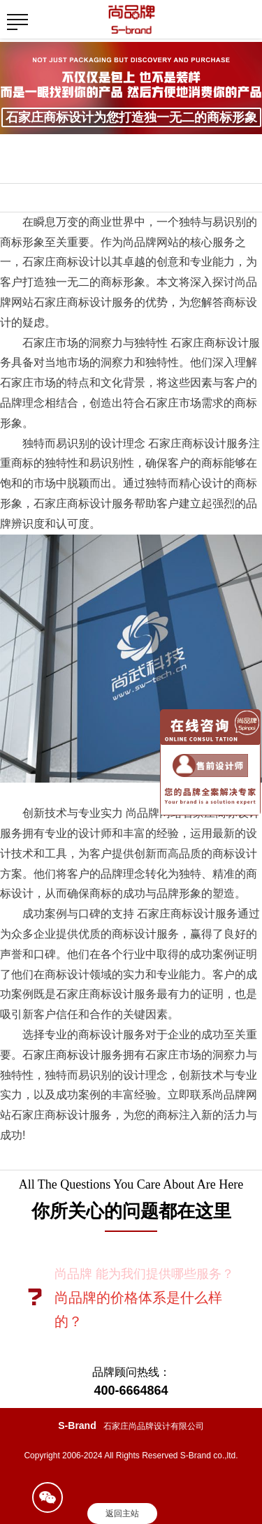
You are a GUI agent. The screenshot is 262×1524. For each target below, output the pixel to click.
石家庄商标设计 (61, 1055)
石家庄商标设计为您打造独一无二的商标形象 (131, 117)
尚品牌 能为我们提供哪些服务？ (144, 1274)
